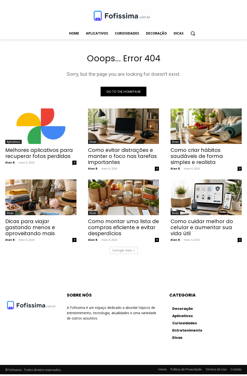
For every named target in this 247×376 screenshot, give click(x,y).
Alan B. (10, 164)
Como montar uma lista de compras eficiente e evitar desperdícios (123, 229)
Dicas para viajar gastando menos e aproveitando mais (30, 229)
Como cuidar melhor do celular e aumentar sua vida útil (202, 229)
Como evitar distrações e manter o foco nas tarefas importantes (122, 157)
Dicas (92, 143)
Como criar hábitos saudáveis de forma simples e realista (197, 157)
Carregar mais (123, 252)
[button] (193, 33)
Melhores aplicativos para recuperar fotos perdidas (39, 154)
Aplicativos (13, 143)
